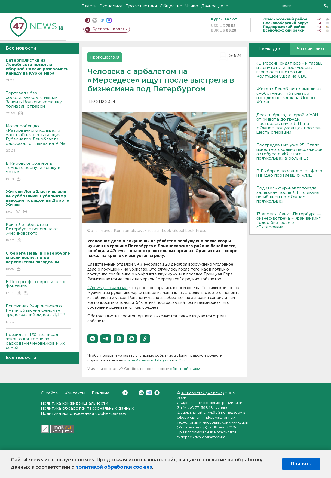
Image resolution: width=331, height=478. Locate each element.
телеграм (102, 20)
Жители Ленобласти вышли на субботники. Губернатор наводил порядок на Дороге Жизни (289, 95)
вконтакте (94, 20)
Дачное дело (214, 6)
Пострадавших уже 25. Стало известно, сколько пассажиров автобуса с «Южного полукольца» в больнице (289, 151)
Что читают (311, 49)
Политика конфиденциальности (74, 403)
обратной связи (185, 368)
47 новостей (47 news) (202, 393)
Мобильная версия (87, 20)
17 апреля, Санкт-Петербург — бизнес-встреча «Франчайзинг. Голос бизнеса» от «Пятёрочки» (288, 220)
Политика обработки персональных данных (87, 408)
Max (157, 392)
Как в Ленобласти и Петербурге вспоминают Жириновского (38, 233)
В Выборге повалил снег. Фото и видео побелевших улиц (289, 173)
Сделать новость (109, 29)
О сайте (49, 393)
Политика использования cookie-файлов (83, 413)
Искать (326, 6)
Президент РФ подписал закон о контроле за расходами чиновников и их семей (38, 345)
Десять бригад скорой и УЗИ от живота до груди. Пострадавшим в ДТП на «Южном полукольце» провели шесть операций (289, 123)
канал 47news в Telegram (147, 360)
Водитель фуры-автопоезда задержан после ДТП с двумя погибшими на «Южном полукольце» (287, 194)
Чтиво (191, 6)
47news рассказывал (107, 288)
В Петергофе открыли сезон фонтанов (38, 288)
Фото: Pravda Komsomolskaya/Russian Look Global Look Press (146, 230)
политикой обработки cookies (113, 467)
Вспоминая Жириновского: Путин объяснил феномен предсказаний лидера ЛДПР (38, 314)
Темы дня (269, 49)
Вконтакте (125, 392)
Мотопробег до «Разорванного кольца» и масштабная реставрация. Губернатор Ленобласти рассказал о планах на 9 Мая (38, 138)
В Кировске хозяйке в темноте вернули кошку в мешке (38, 172)
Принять (301, 464)
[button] (92, 338)
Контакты (75, 393)
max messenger (109, 20)
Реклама (100, 393)
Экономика (111, 6)
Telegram (149, 392)
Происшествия (141, 6)
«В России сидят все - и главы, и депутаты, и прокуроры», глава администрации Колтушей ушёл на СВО (289, 70)
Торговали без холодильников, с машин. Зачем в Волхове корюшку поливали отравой (38, 103)
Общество (171, 6)
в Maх (180, 360)
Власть (89, 6)
